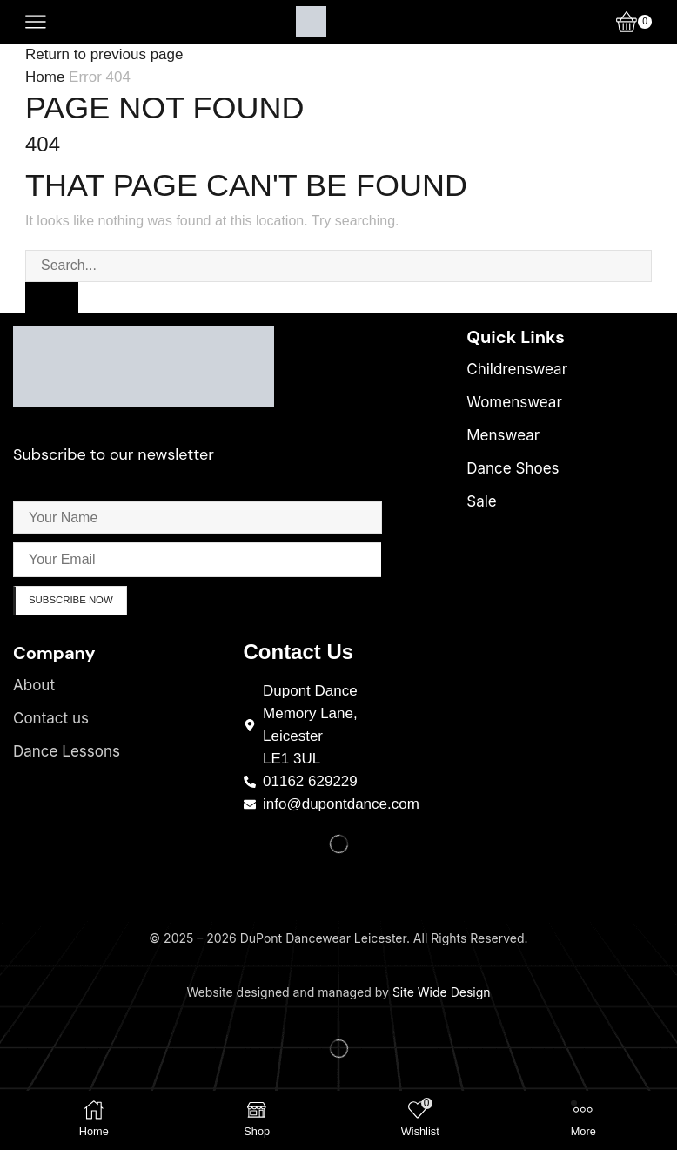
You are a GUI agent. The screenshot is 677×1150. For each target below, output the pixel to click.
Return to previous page (104, 54)
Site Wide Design (441, 994)
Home (44, 77)
